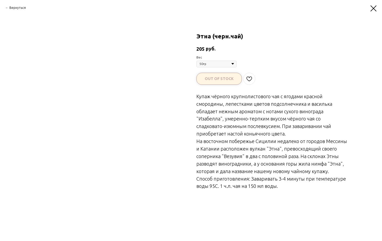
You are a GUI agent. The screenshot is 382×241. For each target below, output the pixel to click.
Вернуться (17, 7)
